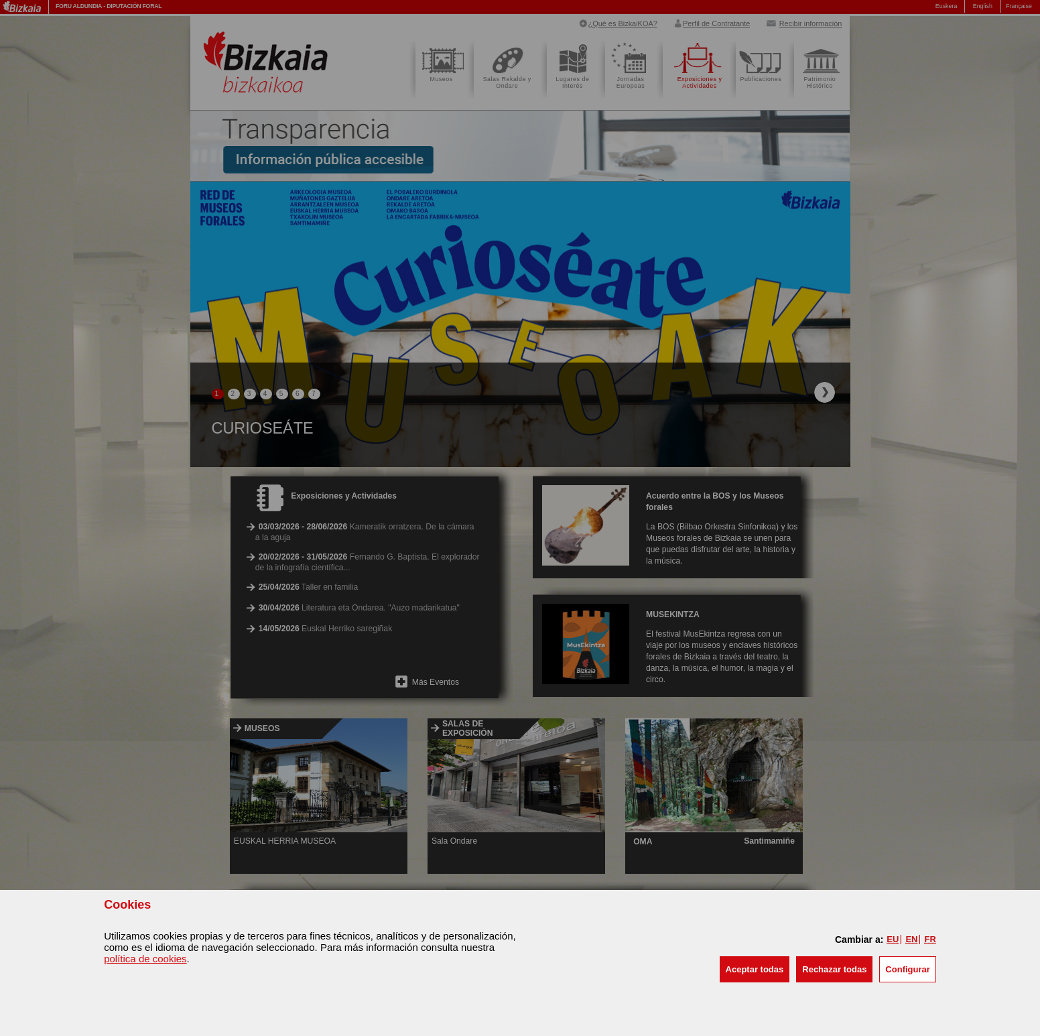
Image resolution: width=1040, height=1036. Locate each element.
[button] (755, 969)
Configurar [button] (907, 969)
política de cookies (145, 958)
